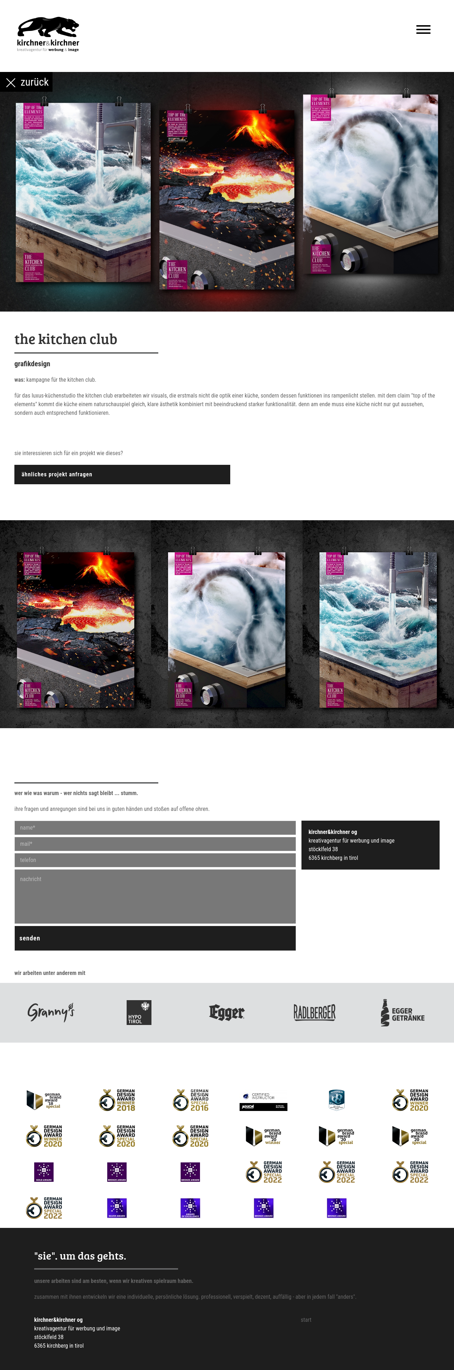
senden (29, 938)
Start (306, 1319)
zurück (26, 83)
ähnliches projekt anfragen (57, 474)
